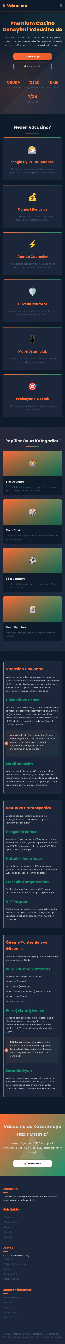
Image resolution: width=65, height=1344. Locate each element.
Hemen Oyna (32, 56)
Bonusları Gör (32, 66)
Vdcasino (8, 1217)
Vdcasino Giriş (11, 1222)
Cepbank (9, 1307)
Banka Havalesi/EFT (14, 1297)
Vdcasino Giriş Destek (15, 1263)
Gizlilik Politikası (11, 1279)
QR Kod (7, 1317)
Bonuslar (8, 1232)
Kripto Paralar (11, 1312)
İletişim (7, 1269)
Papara (8, 1302)
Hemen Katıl (32, 1163)
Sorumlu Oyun (11, 1274)
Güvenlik (8, 1237)
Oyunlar (8, 1227)
